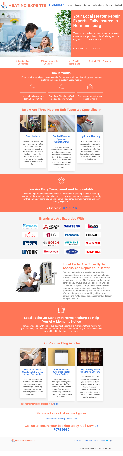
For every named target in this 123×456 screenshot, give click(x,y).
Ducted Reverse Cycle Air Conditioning (61, 139)
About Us (77, 440)
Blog (90, 440)
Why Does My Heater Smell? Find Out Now (90, 370)
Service (87, 5)
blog (56, 404)
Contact (85, 440)
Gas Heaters (33, 136)
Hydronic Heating (90, 136)
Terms (96, 440)
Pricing (109, 5)
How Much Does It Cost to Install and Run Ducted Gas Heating (32, 372)
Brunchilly (61, 419)
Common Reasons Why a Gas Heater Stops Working (61, 372)
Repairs (77, 5)
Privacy (102, 440)
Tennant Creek (51, 419)
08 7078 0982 (92, 48)
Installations (98, 5)
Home (69, 5)
